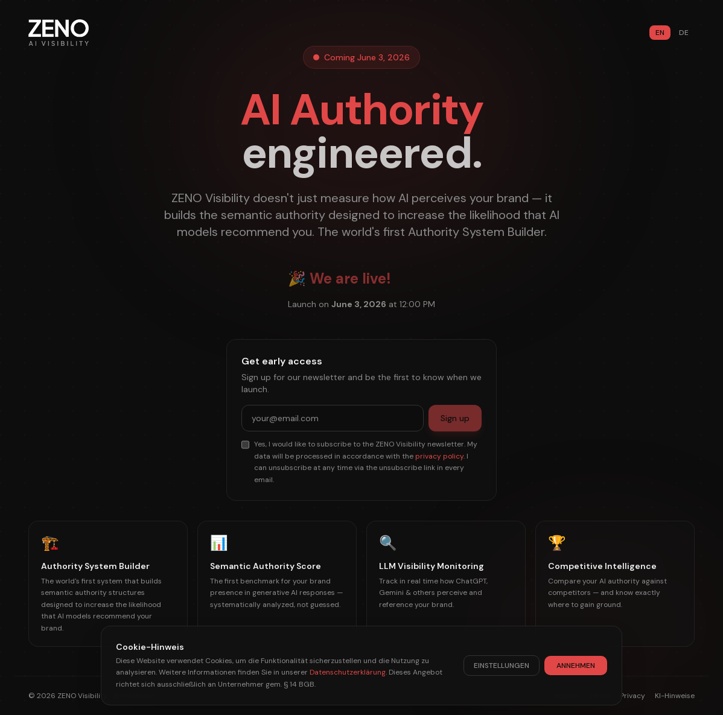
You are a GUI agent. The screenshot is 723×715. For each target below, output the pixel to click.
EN (659, 32)
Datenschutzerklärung (348, 672)
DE (684, 32)
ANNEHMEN (575, 665)
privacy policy (439, 456)
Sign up (455, 418)
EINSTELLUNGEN (501, 665)
